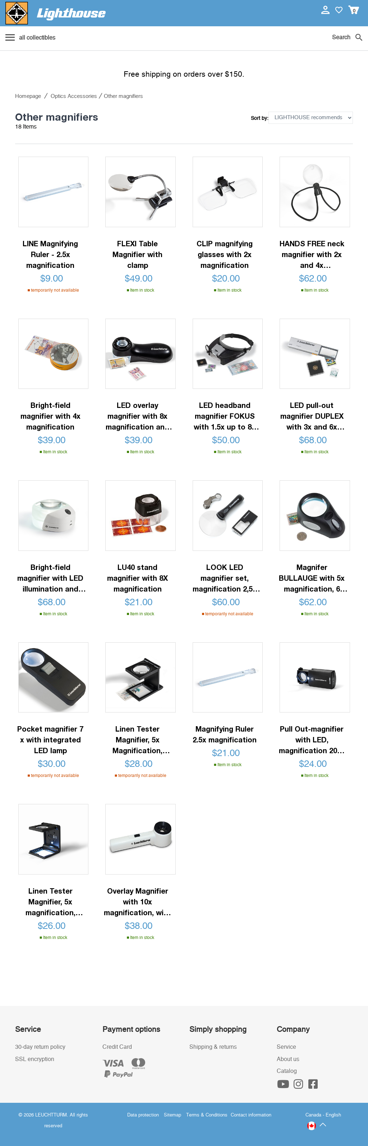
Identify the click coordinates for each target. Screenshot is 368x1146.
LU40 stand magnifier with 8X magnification (137, 578)
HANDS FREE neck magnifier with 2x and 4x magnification (312, 254)
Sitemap (172, 1115)
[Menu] (30, 38)
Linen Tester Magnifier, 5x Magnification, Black (137, 740)
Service (286, 1047)
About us (288, 1059)
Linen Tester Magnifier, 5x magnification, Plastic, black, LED (50, 902)
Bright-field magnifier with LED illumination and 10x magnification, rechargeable (50, 578)
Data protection (143, 1115)
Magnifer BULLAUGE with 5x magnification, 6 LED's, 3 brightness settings (312, 578)
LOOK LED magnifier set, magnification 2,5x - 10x (225, 578)
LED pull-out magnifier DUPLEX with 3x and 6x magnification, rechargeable (312, 416)
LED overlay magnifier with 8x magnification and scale (137, 416)
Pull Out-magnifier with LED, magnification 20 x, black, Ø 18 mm (312, 740)
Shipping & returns (213, 1047)
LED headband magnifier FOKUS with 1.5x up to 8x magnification (225, 416)
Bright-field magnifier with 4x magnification (50, 416)
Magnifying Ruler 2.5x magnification (225, 734)
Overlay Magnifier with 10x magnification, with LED (137, 902)
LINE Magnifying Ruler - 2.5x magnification (50, 254)
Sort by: (259, 118)
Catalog (287, 1071)
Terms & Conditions (206, 1115)
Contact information (251, 1115)
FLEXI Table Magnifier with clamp (137, 254)
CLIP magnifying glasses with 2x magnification (225, 254)
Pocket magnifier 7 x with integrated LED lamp (50, 739)
